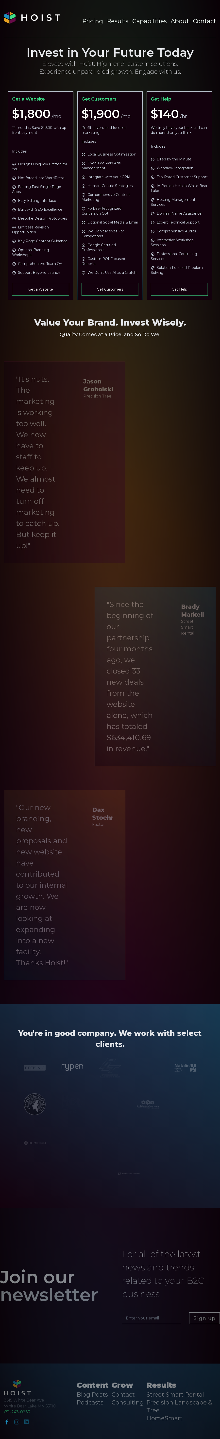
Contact (204, 21)
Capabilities (149, 21)
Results (117, 21)
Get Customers (110, 289)
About (180, 21)
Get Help (179, 289)
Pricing (92, 21)
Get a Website (40, 289)
